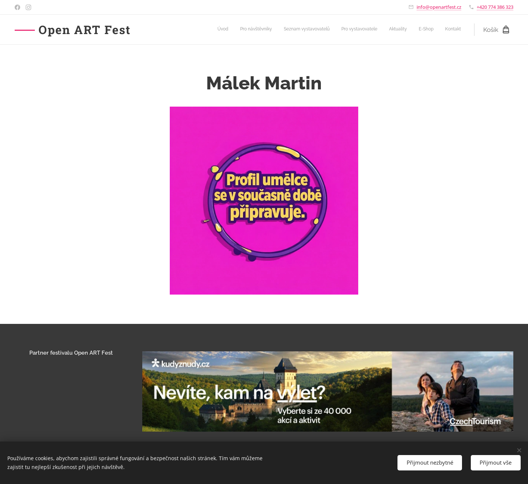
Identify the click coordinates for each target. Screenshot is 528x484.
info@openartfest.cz (439, 7)
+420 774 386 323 (495, 7)
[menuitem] (392, 30)
